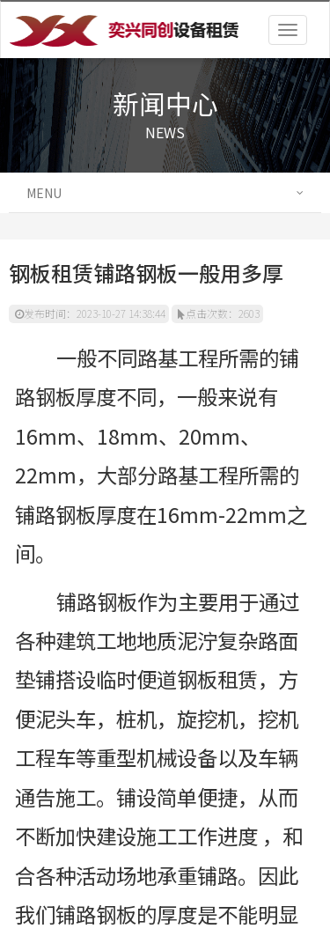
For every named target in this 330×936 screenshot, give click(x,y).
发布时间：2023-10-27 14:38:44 (90, 313)
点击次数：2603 (219, 313)
